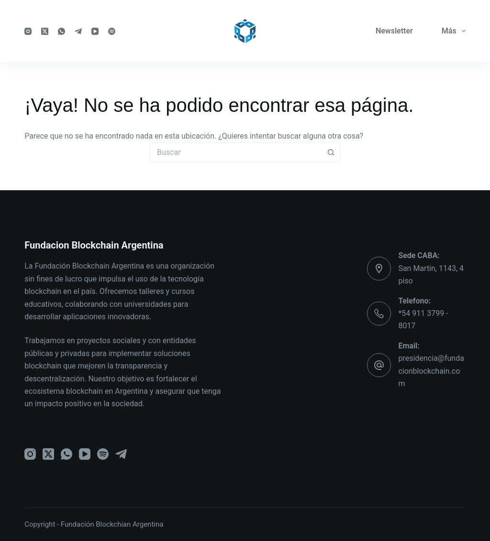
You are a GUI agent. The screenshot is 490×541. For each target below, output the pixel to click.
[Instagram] (28, 31)
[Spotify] (111, 31)
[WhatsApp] (61, 31)
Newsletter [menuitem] (394, 30)
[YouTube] (95, 31)
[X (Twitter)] (44, 31)
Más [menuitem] (454, 31)
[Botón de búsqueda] (331, 152)
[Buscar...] (235, 152)
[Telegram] (78, 31)
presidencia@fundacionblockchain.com (431, 371)
